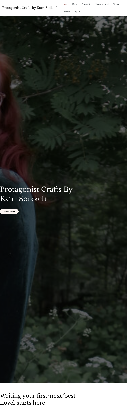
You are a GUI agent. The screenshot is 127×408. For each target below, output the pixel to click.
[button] (9, 211)
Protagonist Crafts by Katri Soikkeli (30, 8)
